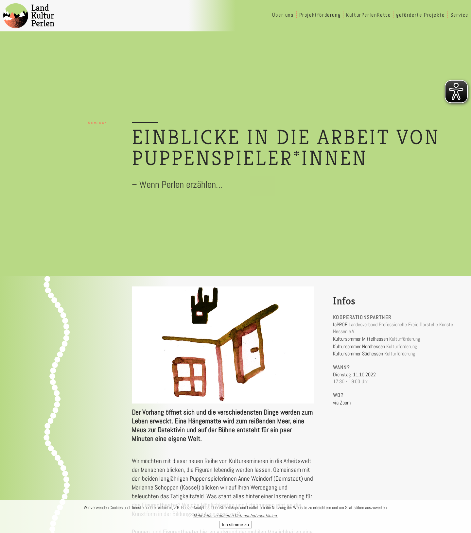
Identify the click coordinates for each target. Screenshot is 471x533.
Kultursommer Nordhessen (359, 346)
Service (459, 14)
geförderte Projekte (420, 14)
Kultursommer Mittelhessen (360, 338)
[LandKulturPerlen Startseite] (29, 15)
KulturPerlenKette (368, 14)
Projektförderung (320, 14)
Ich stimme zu (235, 524)
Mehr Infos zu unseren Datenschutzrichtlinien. (235, 516)
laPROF (340, 324)
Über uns (283, 14)
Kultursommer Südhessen (358, 353)
